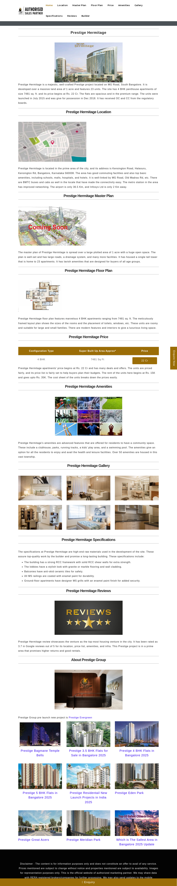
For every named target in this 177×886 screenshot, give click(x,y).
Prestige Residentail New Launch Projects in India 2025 (88, 797)
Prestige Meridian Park (83, 839)
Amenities (124, 5)
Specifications (54, 16)
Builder (85, 16)
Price (111, 5)
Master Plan (79, 5)
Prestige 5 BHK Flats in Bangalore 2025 (40, 795)
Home (49, 5)
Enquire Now (174, 358)
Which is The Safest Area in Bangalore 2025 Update (136, 842)
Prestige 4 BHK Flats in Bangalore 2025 (137, 753)
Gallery (139, 5)
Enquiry (88, 882)
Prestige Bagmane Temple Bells (40, 753)
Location (62, 5)
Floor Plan (97, 5)
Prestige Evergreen (80, 717)
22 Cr (144, 360)
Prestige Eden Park (129, 793)
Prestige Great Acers (33, 839)
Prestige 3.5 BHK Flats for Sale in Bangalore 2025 (88, 753)
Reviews (72, 16)
